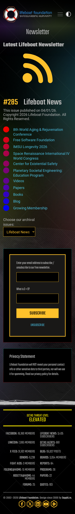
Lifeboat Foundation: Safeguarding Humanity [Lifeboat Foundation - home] (27, 14)
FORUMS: (27, 484)
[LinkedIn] (38, 503)
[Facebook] (22, 503)
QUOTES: (44, 484)
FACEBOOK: (11, 433)
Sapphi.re (66, 498)
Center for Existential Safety (35, 164)
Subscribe (38, 313)
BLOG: (43, 451)
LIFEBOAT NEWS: (48, 433)
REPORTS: (45, 463)
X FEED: (14, 451)
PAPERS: (44, 475)
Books (18, 194)
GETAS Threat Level (37, 418)
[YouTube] (46, 503)
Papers (18, 188)
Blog (16, 201)
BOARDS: (44, 457)
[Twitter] (30, 503)
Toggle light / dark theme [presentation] (68, 14)
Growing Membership (30, 208)
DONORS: (24, 457)
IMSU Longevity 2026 (30, 147)
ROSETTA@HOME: (22, 475)
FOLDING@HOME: (13, 469)
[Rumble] (54, 503)
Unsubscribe (38, 325)
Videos (18, 181)
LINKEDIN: (13, 442)
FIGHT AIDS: (16, 463)
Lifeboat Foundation (28, 498)
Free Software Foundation (34, 140)
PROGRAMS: (46, 469)
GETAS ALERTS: (47, 442)
